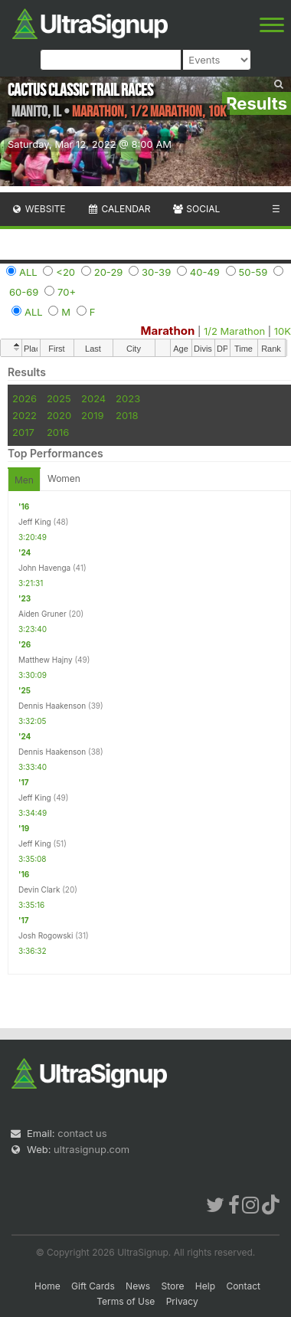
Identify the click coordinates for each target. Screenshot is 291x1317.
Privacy (182, 1301)
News (138, 1286)
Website (38, 209)
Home (47, 1286)
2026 (24, 398)
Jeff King (34, 521)
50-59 (253, 272)
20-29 (108, 272)
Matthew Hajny (45, 659)
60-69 (23, 292)
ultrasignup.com (91, 1149)
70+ (66, 292)
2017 (23, 432)
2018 (127, 415)
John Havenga (44, 567)
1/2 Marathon (234, 331)
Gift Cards (93, 1286)
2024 (93, 398)
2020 (59, 415)
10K (282, 331)
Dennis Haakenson (52, 705)
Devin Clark (39, 889)
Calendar (119, 209)
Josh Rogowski (45, 935)
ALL (28, 272)
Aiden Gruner (42, 613)
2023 (128, 398)
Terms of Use (125, 1301)
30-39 (156, 272)
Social (196, 209)
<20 (65, 272)
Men (24, 480)
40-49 (205, 272)
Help (205, 1286)
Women (63, 478)
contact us (81, 1133)
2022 (24, 415)
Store (172, 1286)
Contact (243, 1286)
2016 (58, 432)
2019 (92, 415)
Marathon (168, 330)
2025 (59, 398)
